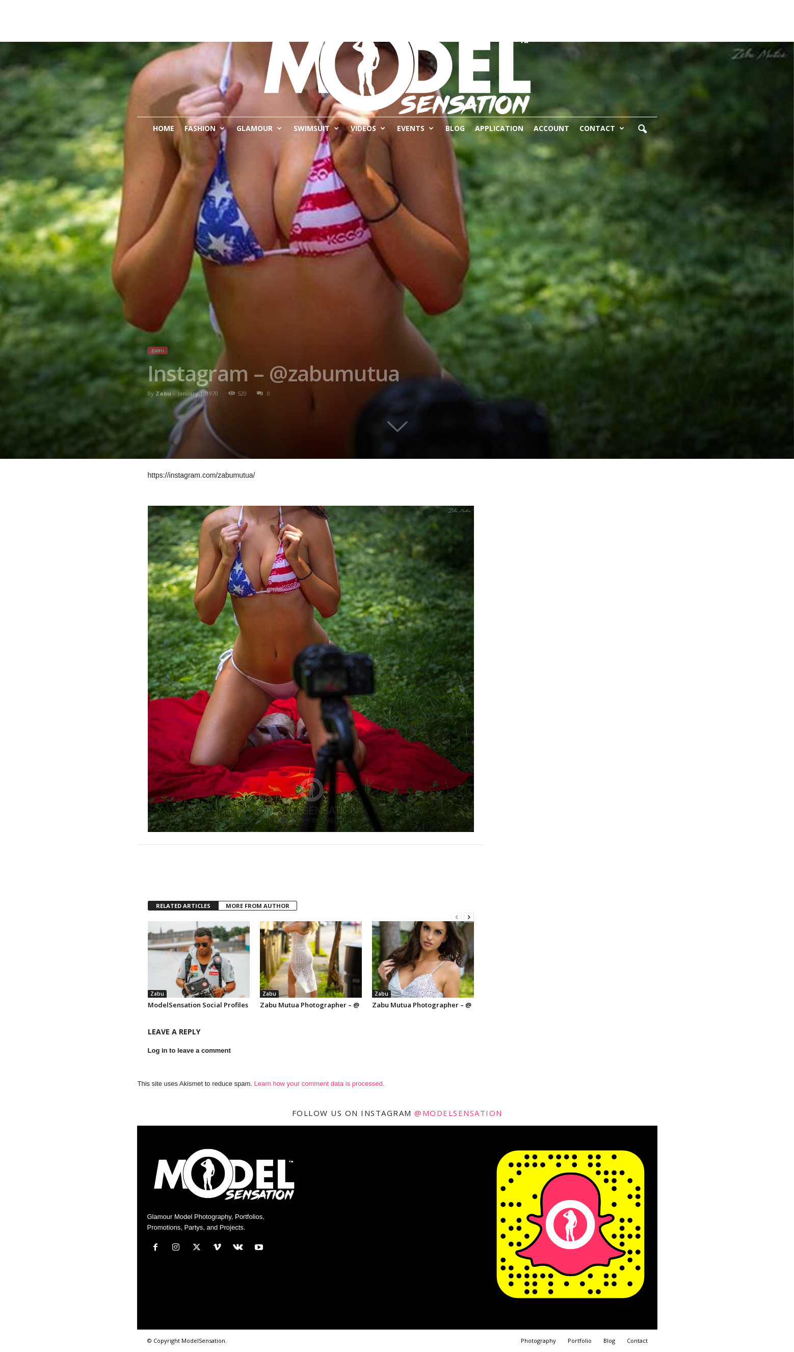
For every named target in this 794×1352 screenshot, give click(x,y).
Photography (538, 1340)
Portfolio (580, 1340)
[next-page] (469, 917)
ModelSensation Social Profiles (198, 1004)
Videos (368, 128)
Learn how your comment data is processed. (319, 1083)
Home (163, 128)
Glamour (259, 128)
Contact (601, 128)
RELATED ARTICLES (183, 905)
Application (499, 128)
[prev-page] (457, 917)
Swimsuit (316, 128)
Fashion (204, 128)
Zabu (157, 350)
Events (415, 128)
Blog (455, 128)
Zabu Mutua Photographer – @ (309, 1004)
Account (551, 128)
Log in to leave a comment (189, 1050)
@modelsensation (458, 1113)
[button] (642, 129)
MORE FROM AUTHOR (257, 905)
